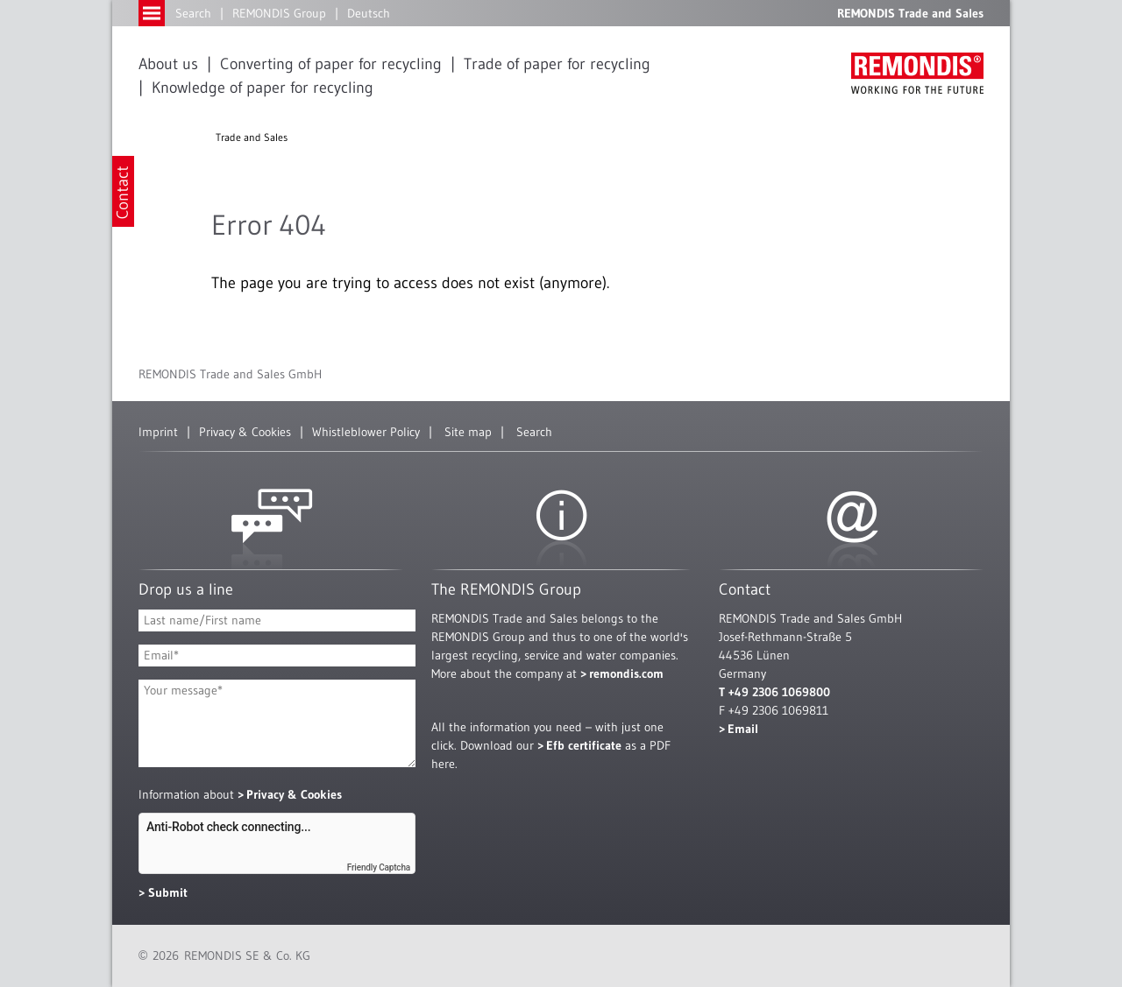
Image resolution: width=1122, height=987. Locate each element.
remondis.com (626, 673)
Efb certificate (583, 745)
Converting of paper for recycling (331, 64)
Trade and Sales (252, 137)
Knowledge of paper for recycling (262, 87)
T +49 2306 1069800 (774, 692)
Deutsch (368, 13)
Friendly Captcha (378, 867)
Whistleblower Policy (366, 432)
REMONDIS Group (279, 13)
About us (168, 64)
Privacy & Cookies (245, 432)
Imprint (158, 432)
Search (193, 13)
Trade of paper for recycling (557, 64)
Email (743, 729)
